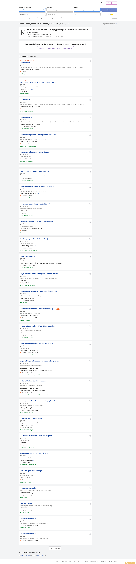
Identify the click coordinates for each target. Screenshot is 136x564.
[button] (89, 60)
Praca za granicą (83, 561)
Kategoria (49, 7)
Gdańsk (21, 555)
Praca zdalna (72, 561)
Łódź (33, 555)
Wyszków (25, 335)
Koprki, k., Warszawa (28, 283)
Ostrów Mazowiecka (28, 318)
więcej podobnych (55, 548)
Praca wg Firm (94, 561)
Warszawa (25, 248)
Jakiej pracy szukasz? (25, 7)
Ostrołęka (25, 159)
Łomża (28, 555)
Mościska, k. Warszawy (28, 265)
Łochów (24, 144)
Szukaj (110, 10)
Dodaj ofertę (111, 3)
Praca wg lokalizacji (61, 561)
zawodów (114, 18)
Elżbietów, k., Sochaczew (29, 300)
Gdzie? (76, 7)
